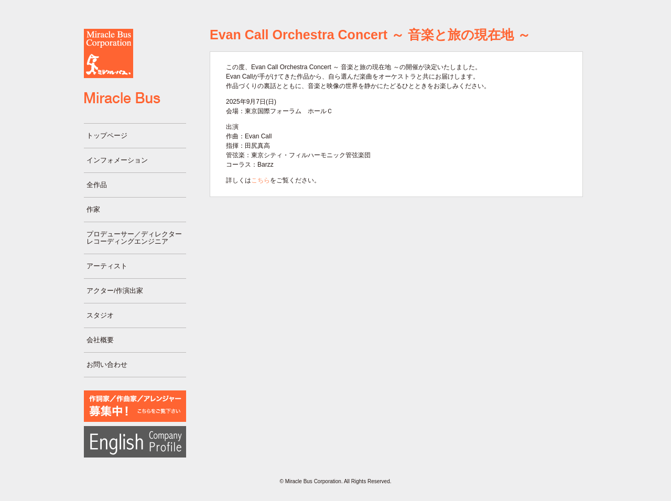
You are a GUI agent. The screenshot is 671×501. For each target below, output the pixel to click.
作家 (93, 209)
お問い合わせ (106, 364)
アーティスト (106, 266)
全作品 (96, 185)
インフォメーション (117, 160)
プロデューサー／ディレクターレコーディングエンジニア (134, 237)
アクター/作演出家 (114, 291)
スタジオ (100, 315)
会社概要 (100, 340)
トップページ (106, 135)
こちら (260, 180)
